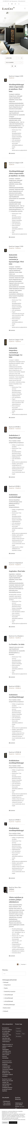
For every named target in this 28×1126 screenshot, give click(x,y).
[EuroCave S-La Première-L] (5, 638)
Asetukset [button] (5, 1122)
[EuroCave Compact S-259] (5, 165)
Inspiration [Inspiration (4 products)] (18, 1031)
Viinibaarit (5, 1011)
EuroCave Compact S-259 (16, 162)
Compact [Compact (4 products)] (18, 1028)
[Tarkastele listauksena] (15, 66)
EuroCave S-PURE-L (15, 686)
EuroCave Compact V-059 (16, 246)
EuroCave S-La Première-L (16, 636)
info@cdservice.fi (21, 1)
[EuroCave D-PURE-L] (5, 429)
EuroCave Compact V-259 (16, 339)
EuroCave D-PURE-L (15, 427)
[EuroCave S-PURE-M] (5, 754)
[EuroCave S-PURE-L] (5, 689)
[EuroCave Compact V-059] (5, 249)
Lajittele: (9, 58)
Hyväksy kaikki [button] (13, 1122)
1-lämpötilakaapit (8, 994)
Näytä (9, 62)
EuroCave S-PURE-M (15, 752)
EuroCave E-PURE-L (15, 486)
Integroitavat (7, 985)
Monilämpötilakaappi (9, 1004)
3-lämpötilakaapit (8, 1001)
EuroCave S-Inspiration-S (16, 563)
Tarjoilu (6, 988)
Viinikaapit (5, 982)
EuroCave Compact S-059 (16, 76)
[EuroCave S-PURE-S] (5, 822)
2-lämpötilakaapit (8, 998)
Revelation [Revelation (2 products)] (18, 1036)
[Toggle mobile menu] (25, 8)
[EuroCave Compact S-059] (5, 78)
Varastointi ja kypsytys (9, 991)
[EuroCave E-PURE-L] (5, 489)
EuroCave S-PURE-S (15, 820)
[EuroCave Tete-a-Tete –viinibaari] (5, 890)
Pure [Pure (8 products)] (23, 1033)
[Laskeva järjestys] (21, 58)
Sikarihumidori (6, 1008)
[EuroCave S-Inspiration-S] (5, 565)
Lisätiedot (12, 153)
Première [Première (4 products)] (18, 1033)
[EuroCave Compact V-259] (5, 342)
